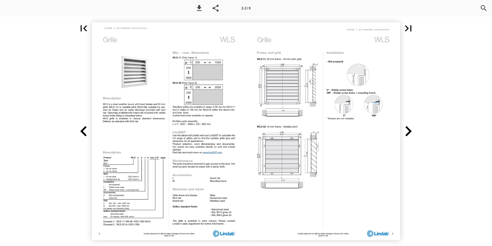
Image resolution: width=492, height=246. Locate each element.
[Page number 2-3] (246, 8)
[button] (199, 8)
